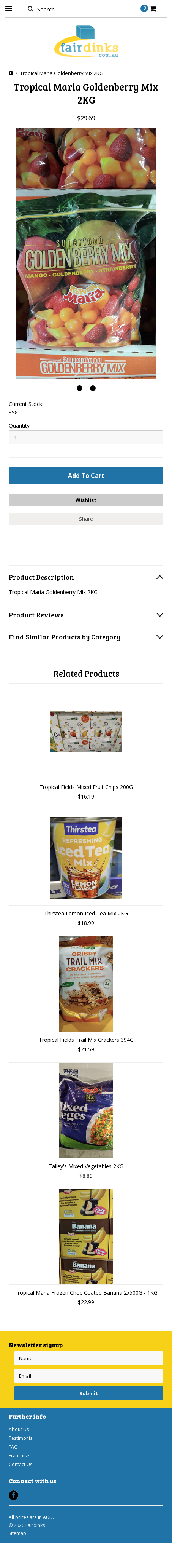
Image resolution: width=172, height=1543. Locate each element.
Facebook (13, 1495)
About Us (19, 1429)
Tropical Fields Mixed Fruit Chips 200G (86, 787)
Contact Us (20, 1464)
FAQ (13, 1447)
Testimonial (21, 1438)
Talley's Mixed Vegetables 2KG (86, 1166)
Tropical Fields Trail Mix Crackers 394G (86, 1039)
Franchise (19, 1455)
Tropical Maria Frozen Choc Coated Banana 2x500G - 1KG (86, 1292)
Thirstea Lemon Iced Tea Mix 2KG (86, 913)
